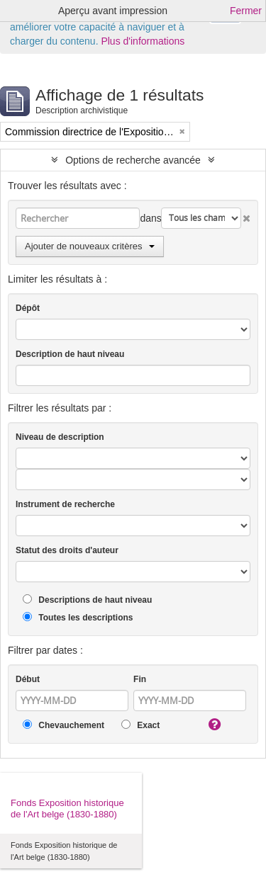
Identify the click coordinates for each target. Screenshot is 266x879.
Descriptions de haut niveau (87, 599)
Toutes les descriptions (78, 617)
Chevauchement (63, 725)
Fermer (246, 10)
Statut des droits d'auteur (67, 550)
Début (28, 679)
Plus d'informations (142, 41)
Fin (139, 679)
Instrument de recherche (65, 504)
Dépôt (28, 308)
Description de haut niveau (70, 354)
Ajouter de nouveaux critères (90, 246)
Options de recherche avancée (133, 160)
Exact (140, 725)
